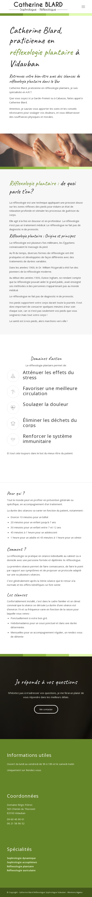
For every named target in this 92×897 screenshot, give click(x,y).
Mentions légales (75, 892)
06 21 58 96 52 (15, 823)
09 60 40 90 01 (15, 819)
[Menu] (83, 7)
